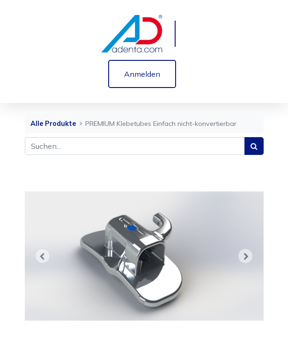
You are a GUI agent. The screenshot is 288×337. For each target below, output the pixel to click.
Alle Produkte (53, 123)
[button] (43, 256)
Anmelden (142, 74)
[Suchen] (254, 146)
